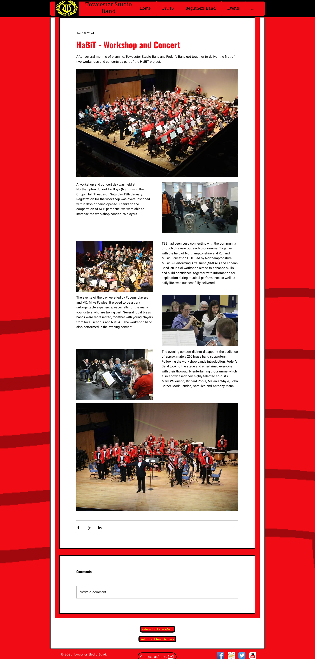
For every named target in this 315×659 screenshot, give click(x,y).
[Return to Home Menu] (157, 629)
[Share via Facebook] (78, 528)
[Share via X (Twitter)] (89, 528)
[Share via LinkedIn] (100, 528)
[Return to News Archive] (157, 639)
